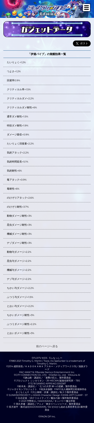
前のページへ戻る (47, 346)
